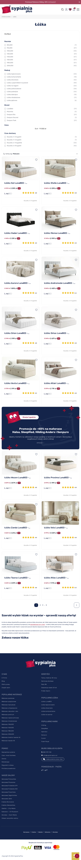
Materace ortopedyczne (9, 708)
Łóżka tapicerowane (42, 74)
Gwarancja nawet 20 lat (49, 687)
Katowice (47, 832)
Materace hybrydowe (8, 705)
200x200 (42, 66)
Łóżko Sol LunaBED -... (15, 183)
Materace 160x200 (8, 727)
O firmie (4, 678)
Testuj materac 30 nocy (49, 678)
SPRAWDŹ (40, 443)
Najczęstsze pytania (8, 752)
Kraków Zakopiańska (8, 805)
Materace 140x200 (8, 724)
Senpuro (44, 735)
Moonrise (42, 112)
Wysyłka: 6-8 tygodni (42, 146)
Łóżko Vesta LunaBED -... (17, 383)
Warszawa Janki (7, 798)
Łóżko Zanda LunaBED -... (17, 527)
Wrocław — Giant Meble (9, 815)
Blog (3, 681)
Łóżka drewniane (42, 80)
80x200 (42, 45)
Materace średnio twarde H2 (11, 737)
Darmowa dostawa (47, 681)
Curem (43, 738)
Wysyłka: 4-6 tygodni (42, 140)
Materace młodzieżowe (9, 721)
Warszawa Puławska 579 (10, 785)
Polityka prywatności (9, 768)
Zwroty (4, 758)
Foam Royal (45, 741)
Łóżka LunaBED (46, 701)
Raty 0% (44, 684)
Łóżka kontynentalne (42, 77)
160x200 (42, 60)
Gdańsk (40, 832)
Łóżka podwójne (42, 92)
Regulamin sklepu (8, 765)
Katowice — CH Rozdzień (10, 811)
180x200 (42, 63)
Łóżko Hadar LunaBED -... (17, 233)
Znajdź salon (6, 687)
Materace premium (8, 714)
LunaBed (42, 109)
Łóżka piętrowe (42, 100)
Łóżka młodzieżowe (42, 97)
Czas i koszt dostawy (9, 755)
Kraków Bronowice (8, 802)
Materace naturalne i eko (10, 711)
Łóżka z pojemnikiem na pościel (42, 83)
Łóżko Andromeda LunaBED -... (59, 283)
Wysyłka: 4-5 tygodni (42, 137)
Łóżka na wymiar (46, 714)
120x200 (42, 54)
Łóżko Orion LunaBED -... (16, 333)
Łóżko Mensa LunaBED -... (57, 233)
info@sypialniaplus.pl (49, 755)
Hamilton (44, 731)
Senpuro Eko (42, 115)
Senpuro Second (42, 117)
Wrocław (55, 832)
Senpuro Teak (42, 120)
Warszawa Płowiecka (8, 782)
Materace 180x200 (8, 731)
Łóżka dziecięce (42, 95)
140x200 (42, 57)
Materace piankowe (8, 698)
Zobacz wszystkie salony (10, 818)
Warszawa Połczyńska (9, 779)
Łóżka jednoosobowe (42, 89)
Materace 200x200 (8, 734)
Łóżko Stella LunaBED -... (56, 183)
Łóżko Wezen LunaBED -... (17, 477)
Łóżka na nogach (42, 86)
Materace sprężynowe (9, 701)
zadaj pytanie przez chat (53, 759)
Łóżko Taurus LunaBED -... (17, 577)
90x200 (42, 48)
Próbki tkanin (45, 691)
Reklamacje (5, 762)
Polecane (16, 154)
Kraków (34, 832)
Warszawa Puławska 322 (10, 789)
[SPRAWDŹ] (52, 2)
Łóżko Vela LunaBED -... (56, 527)
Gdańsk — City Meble (9, 808)
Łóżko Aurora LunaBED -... (17, 283)
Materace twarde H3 (8, 740)
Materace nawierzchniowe (10, 718)
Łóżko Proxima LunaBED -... (58, 477)
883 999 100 (46, 752)
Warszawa (26, 832)
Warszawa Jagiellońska (9, 795)
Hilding (43, 725)
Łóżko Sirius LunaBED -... (56, 333)
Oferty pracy (6, 684)
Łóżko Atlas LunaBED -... (56, 577)
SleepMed (44, 728)
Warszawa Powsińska (9, 792)
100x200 (42, 51)
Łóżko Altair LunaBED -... (56, 383)
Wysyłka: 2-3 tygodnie (42, 143)
